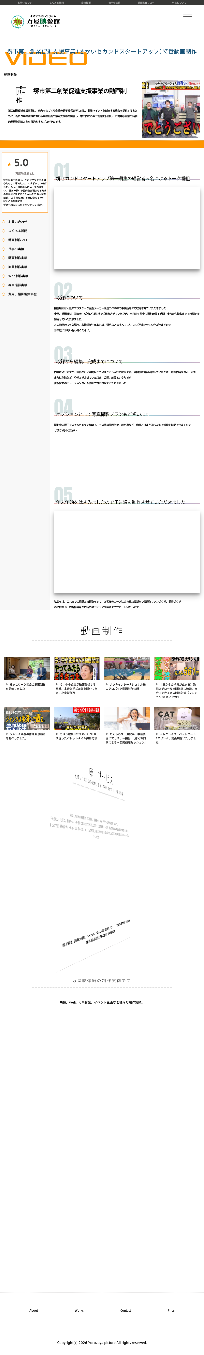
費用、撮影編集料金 (21, 294)
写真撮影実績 (16, 285)
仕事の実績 (114, 2)
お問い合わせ (25, 2)
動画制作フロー (146, 2)
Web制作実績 (16, 276)
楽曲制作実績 (16, 267)
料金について (179, 2)
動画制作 (10, 74)
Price (171, 1310)
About (33, 1310)
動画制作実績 (16, 258)
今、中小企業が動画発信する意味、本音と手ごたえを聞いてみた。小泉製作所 (76, 689)
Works (79, 1310)
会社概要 (86, 2)
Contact (125, 1310)
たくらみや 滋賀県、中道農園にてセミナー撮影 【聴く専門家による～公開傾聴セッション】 (126, 738)
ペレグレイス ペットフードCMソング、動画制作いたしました (176, 738)
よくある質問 (57, 2)
